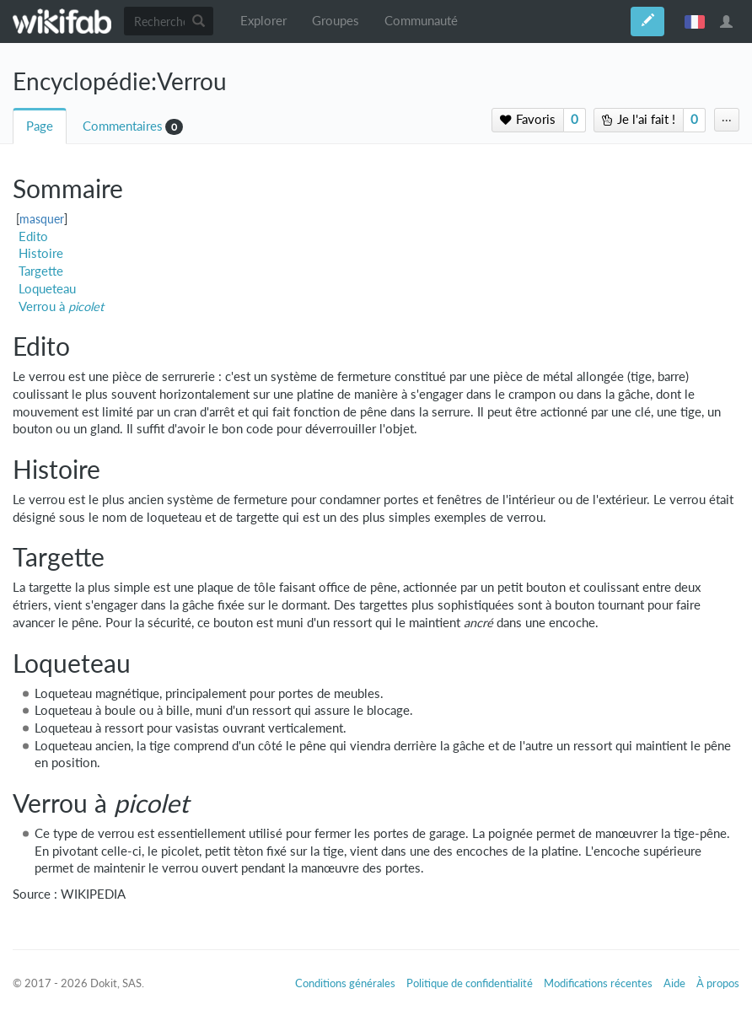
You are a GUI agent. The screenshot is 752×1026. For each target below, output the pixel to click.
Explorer (263, 20)
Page (39, 126)
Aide (674, 983)
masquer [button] (41, 219)
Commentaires (123, 126)
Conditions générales (345, 983)
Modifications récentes (598, 983)
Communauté (421, 20)
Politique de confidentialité (469, 983)
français (694, 21)
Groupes (335, 20)
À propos (717, 983)
